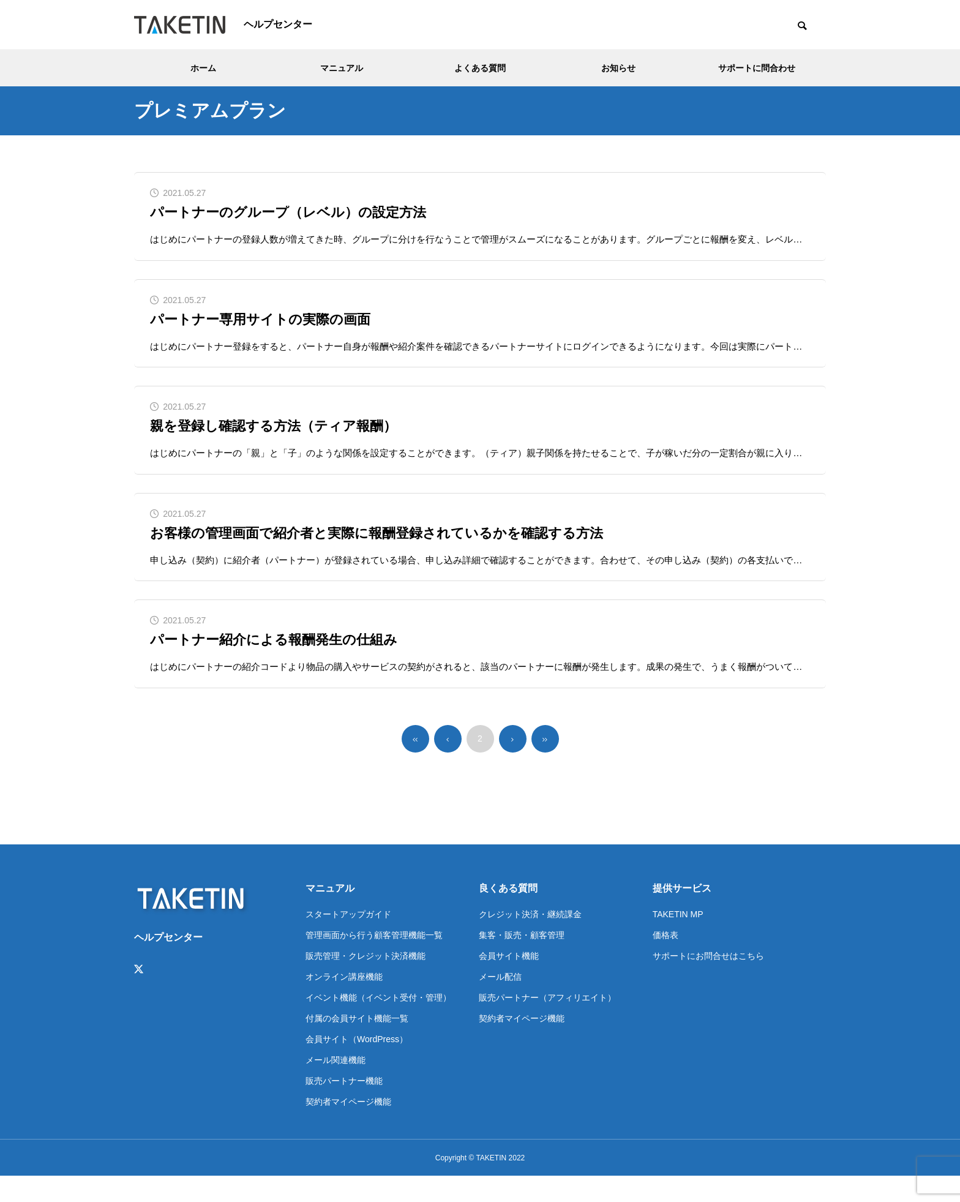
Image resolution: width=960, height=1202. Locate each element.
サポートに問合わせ (756, 68)
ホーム (203, 68)
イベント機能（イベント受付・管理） (378, 1023)
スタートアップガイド (348, 940)
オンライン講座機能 (344, 1002)
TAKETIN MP (678, 940)
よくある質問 (480, 68)
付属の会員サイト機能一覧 (357, 1044)
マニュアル (341, 68)
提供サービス (682, 914)
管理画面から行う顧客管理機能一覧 (374, 961)
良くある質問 (508, 914)
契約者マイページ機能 (348, 1127)
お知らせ (618, 68)
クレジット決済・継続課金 (530, 940)
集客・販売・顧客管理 (521, 961)
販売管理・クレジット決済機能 (366, 981)
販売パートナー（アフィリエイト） (547, 1023)
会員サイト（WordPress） (357, 1065)
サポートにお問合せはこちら (708, 981)
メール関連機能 (336, 1086)
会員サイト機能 (509, 981)
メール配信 (500, 1002)
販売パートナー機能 (344, 1106)
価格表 (665, 961)
